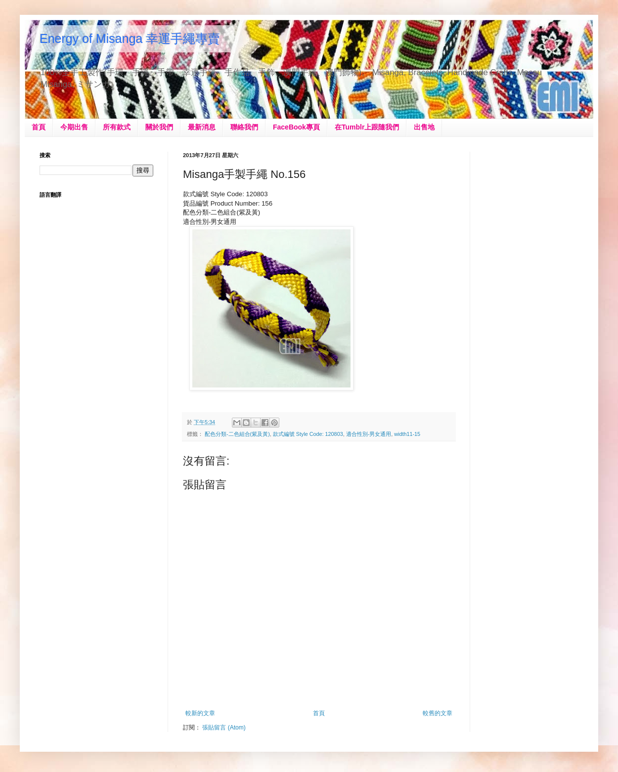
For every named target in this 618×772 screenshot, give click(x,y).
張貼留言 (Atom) (223, 727)
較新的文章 (200, 713)
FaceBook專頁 (296, 127)
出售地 (424, 127)
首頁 (38, 127)
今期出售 (74, 127)
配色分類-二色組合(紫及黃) (237, 434)
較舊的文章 (437, 713)
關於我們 (159, 127)
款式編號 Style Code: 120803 (308, 434)
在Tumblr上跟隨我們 (367, 127)
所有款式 (117, 127)
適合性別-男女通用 (369, 434)
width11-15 (407, 434)
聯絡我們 (244, 127)
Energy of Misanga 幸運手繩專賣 (130, 38)
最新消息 (202, 127)
